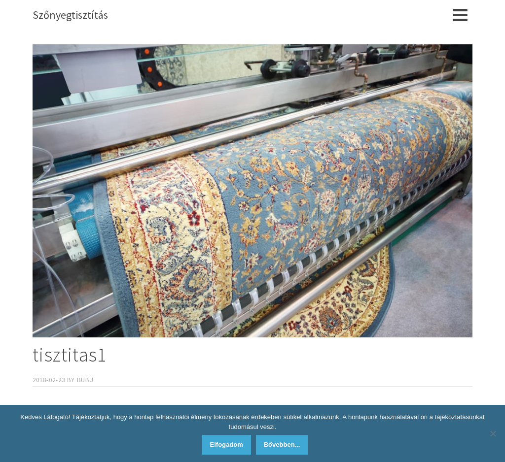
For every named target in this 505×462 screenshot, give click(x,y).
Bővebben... (282, 444)
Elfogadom (226, 444)
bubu (85, 380)
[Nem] (493, 433)
